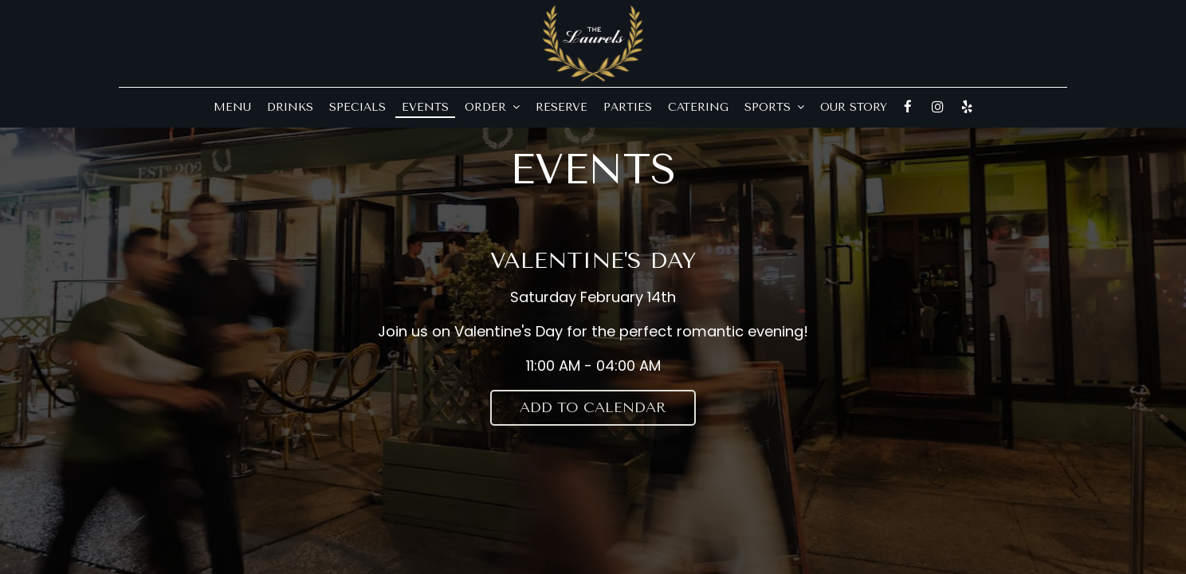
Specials (357, 107)
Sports (774, 107)
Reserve (561, 107)
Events (425, 107)
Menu (232, 107)
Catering (698, 107)
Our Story (853, 107)
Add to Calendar (593, 407)
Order (492, 107)
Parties (627, 107)
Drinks (290, 107)
